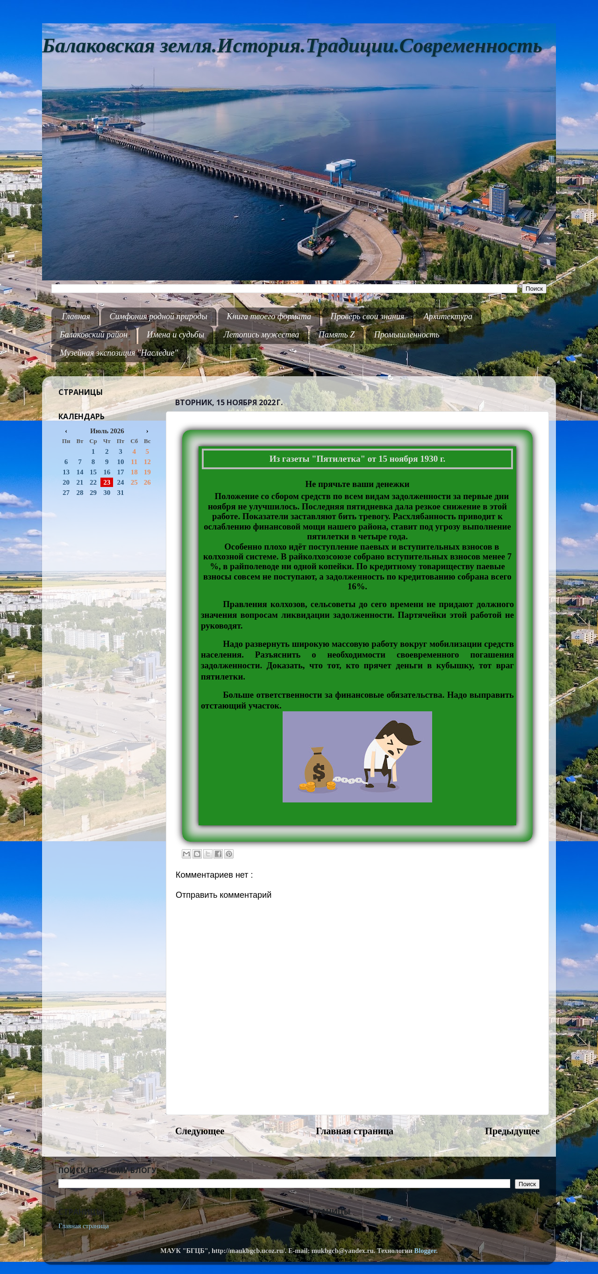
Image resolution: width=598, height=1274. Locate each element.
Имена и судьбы (175, 334)
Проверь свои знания (368, 316)
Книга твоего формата (269, 316)
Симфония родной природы (158, 316)
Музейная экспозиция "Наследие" (119, 353)
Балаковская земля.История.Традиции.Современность (292, 45)
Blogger (425, 1250)
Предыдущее (512, 1131)
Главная (76, 316)
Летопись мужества (261, 334)
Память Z (337, 334)
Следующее (199, 1131)
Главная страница (354, 1131)
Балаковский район (94, 334)
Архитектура (448, 316)
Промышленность (407, 334)
